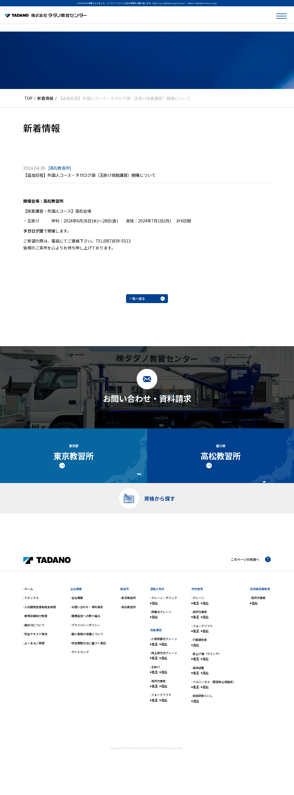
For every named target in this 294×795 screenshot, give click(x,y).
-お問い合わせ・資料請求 (86, 623)
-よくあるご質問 (34, 659)
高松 (154, 618)
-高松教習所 (128, 623)
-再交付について (34, 641)
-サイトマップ (79, 668)
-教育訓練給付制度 (35, 632)
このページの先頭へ (247, 576)
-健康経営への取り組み (85, 632)
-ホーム (28, 604)
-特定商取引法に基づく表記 (88, 659)
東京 (154, 660)
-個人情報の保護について (86, 650)
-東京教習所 (128, 614)
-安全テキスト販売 (35, 650)
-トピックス (31, 614)
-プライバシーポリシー (85, 641)
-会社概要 (76, 614)
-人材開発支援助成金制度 (39, 623)
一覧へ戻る (146, 300)
